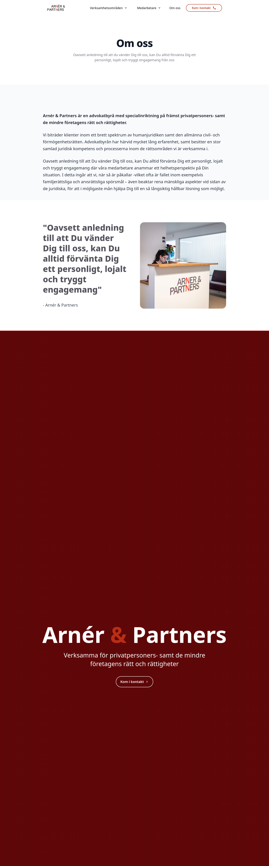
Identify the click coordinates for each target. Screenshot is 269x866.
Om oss (174, 8)
